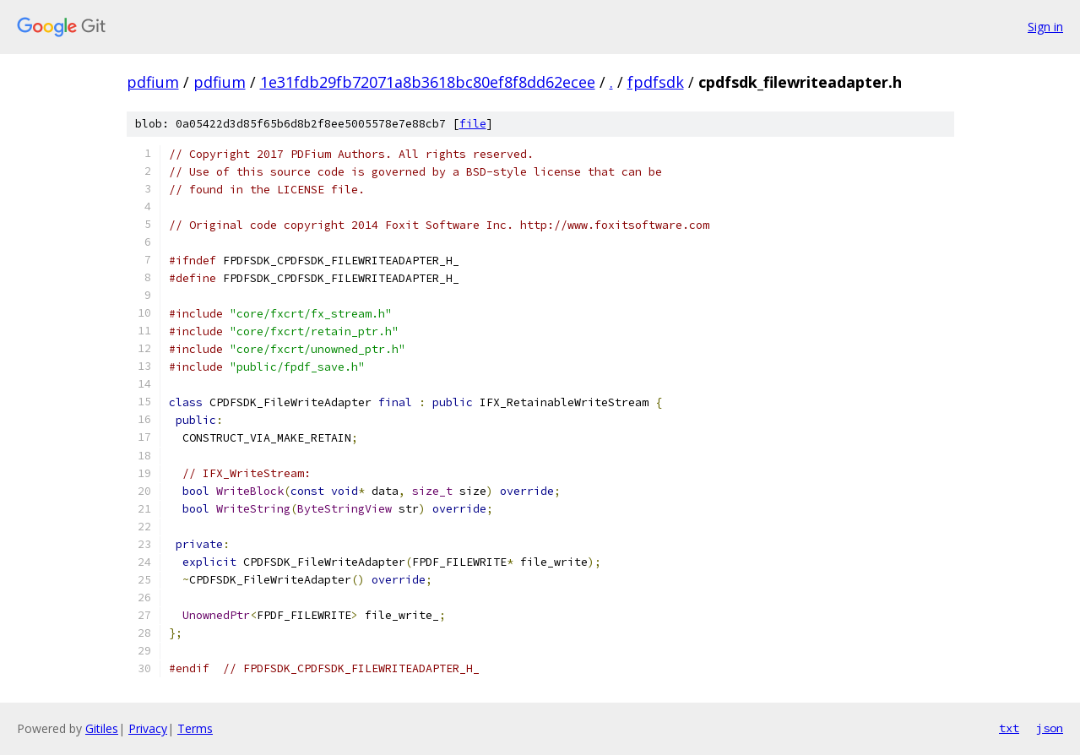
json (1049, 728)
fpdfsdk (655, 82)
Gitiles (101, 728)
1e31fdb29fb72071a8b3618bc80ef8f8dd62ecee (427, 82)
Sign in (1045, 27)
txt (1009, 728)
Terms (195, 728)
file (472, 124)
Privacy (147, 728)
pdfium (153, 82)
